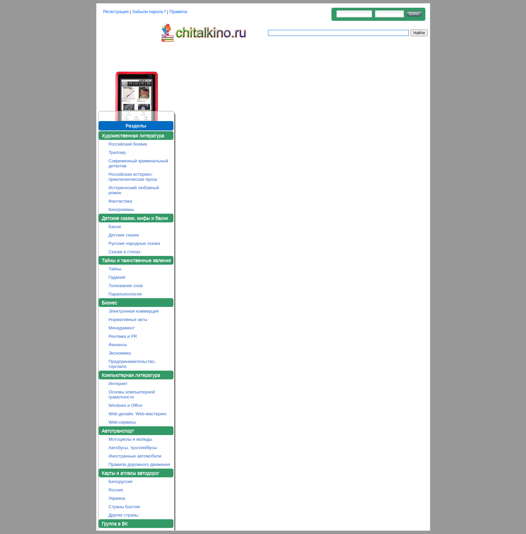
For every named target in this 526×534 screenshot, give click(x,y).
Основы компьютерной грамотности (132, 394)
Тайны (115, 268)
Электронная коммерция (134, 311)
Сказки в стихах (125, 251)
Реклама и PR (123, 336)
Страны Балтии (124, 506)
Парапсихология (125, 294)
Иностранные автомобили (135, 456)
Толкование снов (126, 285)
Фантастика (120, 201)
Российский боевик (128, 144)
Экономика (120, 353)
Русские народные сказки (134, 243)
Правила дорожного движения (139, 464)
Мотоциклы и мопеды (130, 439)
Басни (115, 226)
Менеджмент (122, 327)
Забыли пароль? (149, 11)
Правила (178, 11)
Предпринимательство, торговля (132, 364)
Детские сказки (124, 234)
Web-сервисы (122, 422)
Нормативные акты (128, 319)
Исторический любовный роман (134, 190)
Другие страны (124, 515)
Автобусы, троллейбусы (133, 447)
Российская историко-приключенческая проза (133, 177)
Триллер (117, 152)
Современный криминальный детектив (138, 163)
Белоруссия (121, 481)
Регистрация (116, 11)
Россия (116, 489)
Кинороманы (121, 209)
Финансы (118, 344)
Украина (117, 498)
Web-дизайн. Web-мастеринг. (138, 413)
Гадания (117, 277)
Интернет (118, 383)
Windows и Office (126, 405)
